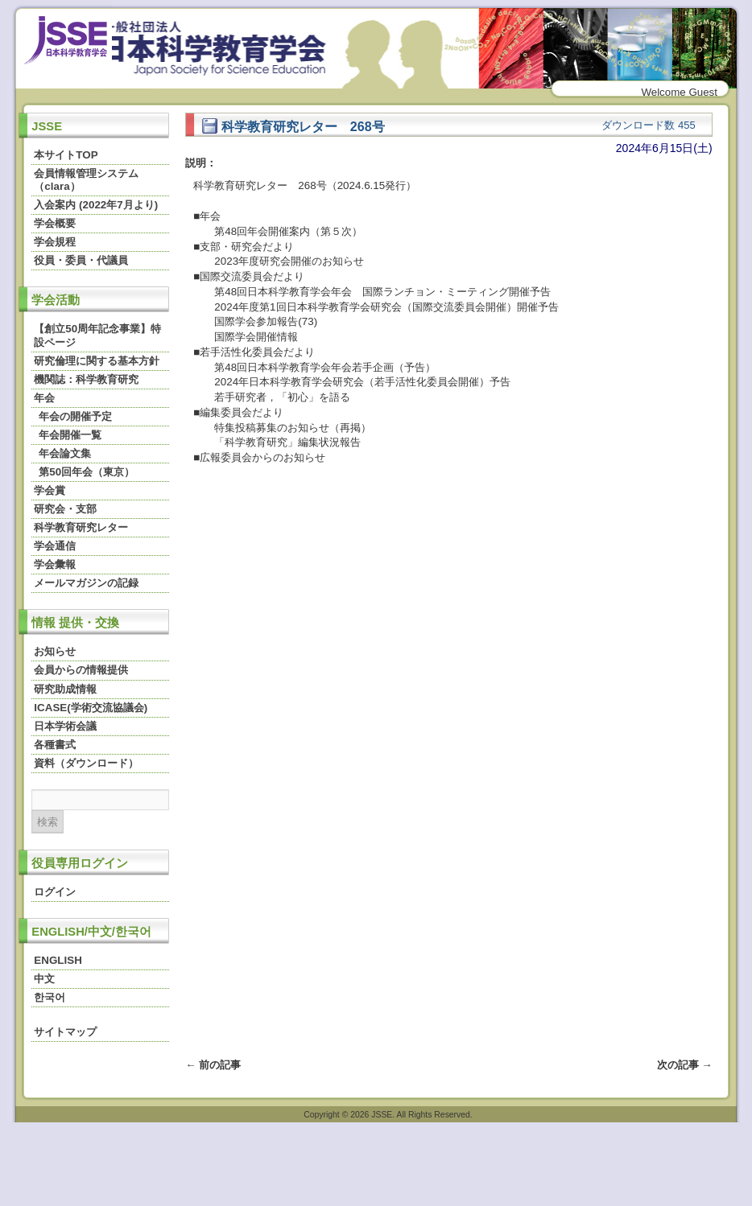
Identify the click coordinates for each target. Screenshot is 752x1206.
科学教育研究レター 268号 (293, 126)
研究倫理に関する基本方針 (96, 361)
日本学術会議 (65, 726)
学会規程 (55, 242)
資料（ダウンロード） (86, 763)
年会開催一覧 (70, 435)
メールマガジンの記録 (86, 583)
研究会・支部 (65, 509)
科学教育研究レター (81, 527)
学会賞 (49, 490)
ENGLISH (57, 960)
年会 (44, 398)
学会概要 (55, 223)
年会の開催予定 (75, 416)
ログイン (55, 892)
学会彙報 (55, 564)
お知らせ (55, 651)
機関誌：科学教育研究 (86, 379)
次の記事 (685, 1065)
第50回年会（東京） (86, 472)
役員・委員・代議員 (81, 260)
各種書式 (55, 745)
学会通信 (55, 546)
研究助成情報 (65, 689)
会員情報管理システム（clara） (86, 179)
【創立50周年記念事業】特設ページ (97, 335)
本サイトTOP (65, 155)
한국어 (49, 997)
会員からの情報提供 (81, 670)
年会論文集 (65, 453)
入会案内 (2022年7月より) (96, 205)
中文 (44, 979)
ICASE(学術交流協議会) (90, 708)
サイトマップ (65, 1032)
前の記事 (213, 1065)
